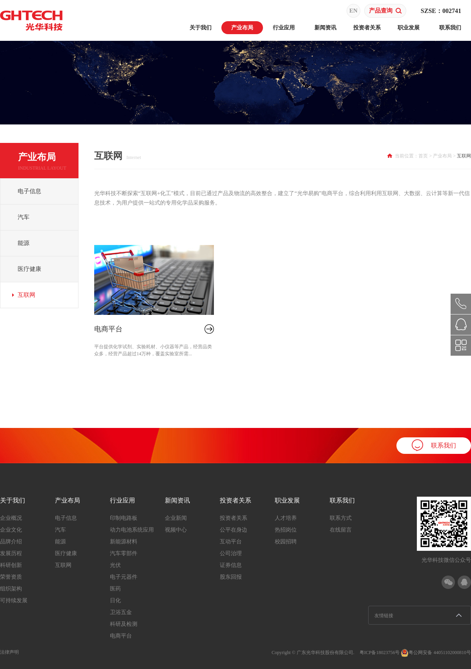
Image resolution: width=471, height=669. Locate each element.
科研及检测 (123, 624)
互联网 (26, 295)
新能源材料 (123, 542)
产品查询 (385, 10)
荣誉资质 (11, 577)
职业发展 (409, 28)
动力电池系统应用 (132, 530)
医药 (115, 589)
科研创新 (11, 565)
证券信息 (231, 565)
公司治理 (231, 553)
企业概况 (11, 518)
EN (353, 10)
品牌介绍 (11, 542)
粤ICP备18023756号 (380, 652)
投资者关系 (367, 28)
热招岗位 (286, 530)
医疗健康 (29, 269)
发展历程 (11, 553)
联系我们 (450, 28)
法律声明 (9, 652)
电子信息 (29, 191)
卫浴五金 (121, 612)
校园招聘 (286, 542)
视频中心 (176, 530)
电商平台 (108, 329)
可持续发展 (13, 600)
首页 (423, 156)
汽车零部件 (123, 553)
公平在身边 (233, 530)
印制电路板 (123, 518)
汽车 (23, 217)
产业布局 (242, 28)
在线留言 (341, 530)
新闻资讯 (325, 28)
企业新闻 (176, 518)
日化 (115, 600)
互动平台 (231, 542)
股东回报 (231, 577)
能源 (23, 243)
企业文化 (11, 530)
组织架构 (11, 589)
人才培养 (286, 518)
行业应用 (284, 28)
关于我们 (201, 28)
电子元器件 (123, 577)
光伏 (115, 565)
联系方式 (341, 518)
